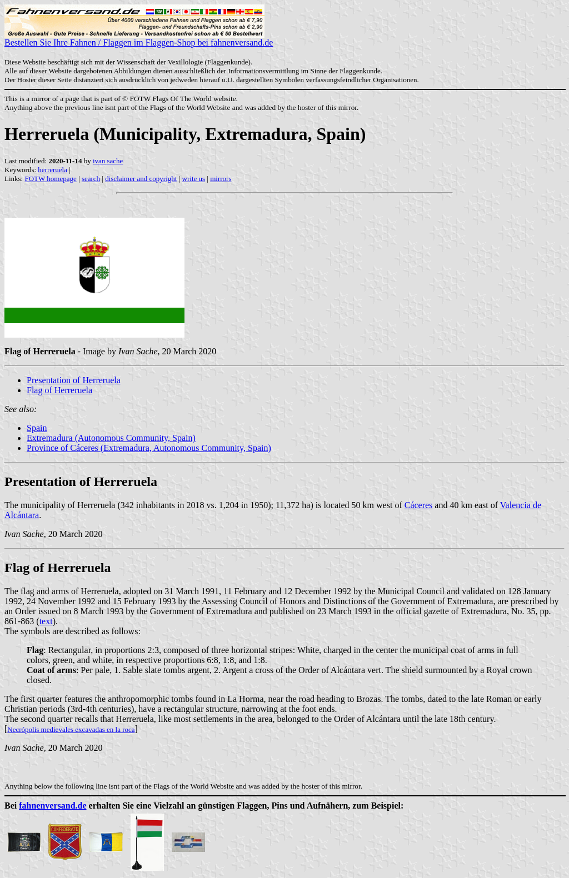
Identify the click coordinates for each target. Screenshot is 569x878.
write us (194, 178)
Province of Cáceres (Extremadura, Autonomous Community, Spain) (149, 448)
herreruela (52, 169)
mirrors (220, 178)
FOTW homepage (50, 178)
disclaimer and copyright (141, 178)
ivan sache (108, 161)
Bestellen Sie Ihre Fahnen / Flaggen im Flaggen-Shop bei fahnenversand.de (138, 38)
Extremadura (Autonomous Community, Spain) (111, 438)
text (46, 621)
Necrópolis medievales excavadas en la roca (70, 729)
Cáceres (419, 505)
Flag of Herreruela (59, 390)
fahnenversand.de (52, 805)
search (91, 178)
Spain (37, 428)
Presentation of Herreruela (74, 380)
